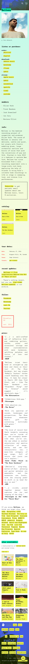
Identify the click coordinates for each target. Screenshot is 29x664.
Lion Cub (18, 525)
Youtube (13, 652)
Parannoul (6, 527)
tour (20, 625)
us (3, 636)
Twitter (7, 308)
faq (21, 636)
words (12, 629)
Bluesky (5, 652)
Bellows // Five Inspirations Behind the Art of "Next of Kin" (14, 274)
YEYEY (11, 533)
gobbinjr (11, 520)
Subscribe (9, 186)
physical (7, 52)
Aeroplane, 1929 (14, 511)
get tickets (13, 260)
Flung (14, 518)
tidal (6, 91)
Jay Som (10, 525)
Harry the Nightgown (18, 522)
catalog (5, 629)
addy (3, 511)
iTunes (6, 68)
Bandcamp (7, 302)
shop (15, 625)
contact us (14, 636)
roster (8, 4)
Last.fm (7, 305)
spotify (7, 87)
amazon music (9, 61)
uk (6, 636)
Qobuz (4, 643)
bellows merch (20, 546)
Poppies (14, 527)
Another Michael (9, 514)
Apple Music (6, 648)
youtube (7, 94)
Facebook (7, 298)
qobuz (6, 71)
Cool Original (12, 516)
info (17, 629)
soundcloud (8, 84)
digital (7, 56)
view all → (5, 551)
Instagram (12, 643)
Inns (3, 525)
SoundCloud (21, 652)
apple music (9, 77)
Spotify (20, 643)
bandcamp (7, 65)
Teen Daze (15, 531)
